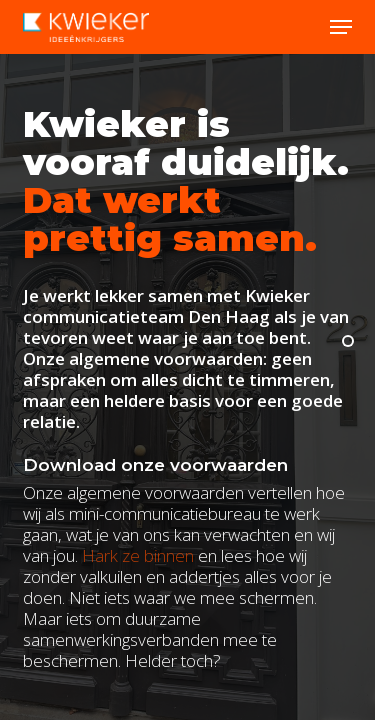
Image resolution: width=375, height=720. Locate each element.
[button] (341, 27)
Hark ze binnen (138, 555)
